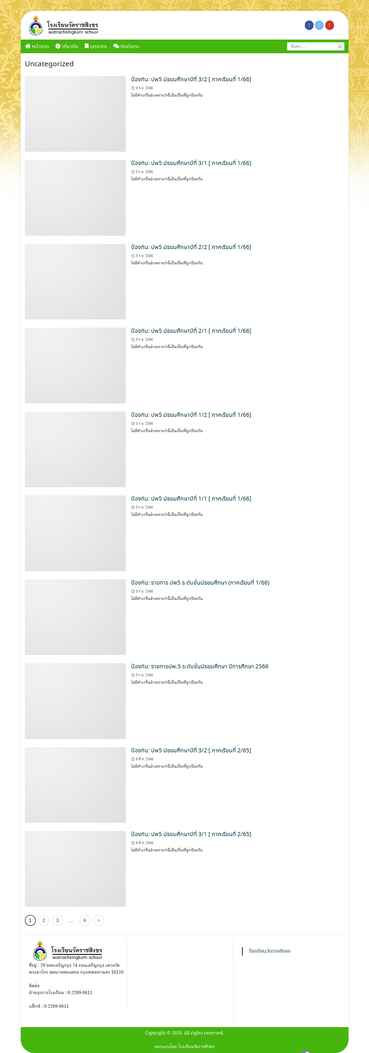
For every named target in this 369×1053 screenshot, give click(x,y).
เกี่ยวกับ (66, 46)
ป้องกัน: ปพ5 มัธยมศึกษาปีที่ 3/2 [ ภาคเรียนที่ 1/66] (191, 80)
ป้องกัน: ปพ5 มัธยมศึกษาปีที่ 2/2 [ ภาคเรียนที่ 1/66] (191, 247)
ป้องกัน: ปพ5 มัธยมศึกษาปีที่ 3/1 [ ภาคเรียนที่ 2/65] (191, 834)
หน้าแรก (37, 46)
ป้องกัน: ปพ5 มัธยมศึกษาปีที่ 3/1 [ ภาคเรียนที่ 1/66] (191, 163)
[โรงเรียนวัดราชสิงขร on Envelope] (340, 25)
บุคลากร (96, 46)
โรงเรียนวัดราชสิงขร (269, 951)
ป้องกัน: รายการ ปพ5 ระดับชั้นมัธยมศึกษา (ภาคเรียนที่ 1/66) (200, 583)
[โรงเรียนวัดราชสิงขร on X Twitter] (319, 25)
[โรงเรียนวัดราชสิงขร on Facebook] (309, 25)
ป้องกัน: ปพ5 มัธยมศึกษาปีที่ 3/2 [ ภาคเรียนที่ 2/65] (191, 751)
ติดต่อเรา (126, 46)
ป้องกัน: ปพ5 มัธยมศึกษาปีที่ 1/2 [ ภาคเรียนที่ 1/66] (191, 415)
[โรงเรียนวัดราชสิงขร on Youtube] (329, 25)
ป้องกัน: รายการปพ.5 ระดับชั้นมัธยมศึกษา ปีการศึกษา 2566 (199, 667)
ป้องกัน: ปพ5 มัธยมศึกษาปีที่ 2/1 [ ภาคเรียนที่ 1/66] (191, 331)
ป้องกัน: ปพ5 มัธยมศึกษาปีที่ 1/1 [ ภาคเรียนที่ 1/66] (191, 499)
